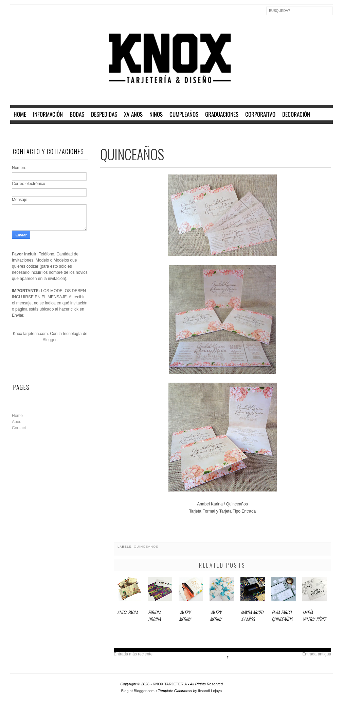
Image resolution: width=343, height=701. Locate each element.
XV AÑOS (133, 114)
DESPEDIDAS (104, 114)
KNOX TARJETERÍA (170, 684)
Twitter (29, 15)
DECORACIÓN (296, 114)
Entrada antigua (316, 654)
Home (17, 415)
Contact (19, 427)
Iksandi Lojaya (210, 691)
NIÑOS (156, 114)
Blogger (49, 339)
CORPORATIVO (260, 114)
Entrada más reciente (133, 654)
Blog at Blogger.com (138, 691)
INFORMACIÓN (48, 114)
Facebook (15, 15)
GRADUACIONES (221, 114)
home (20, 114)
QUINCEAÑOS (146, 546)
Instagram (44, 15)
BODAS (77, 114)
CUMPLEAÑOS (183, 114)
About (17, 421)
